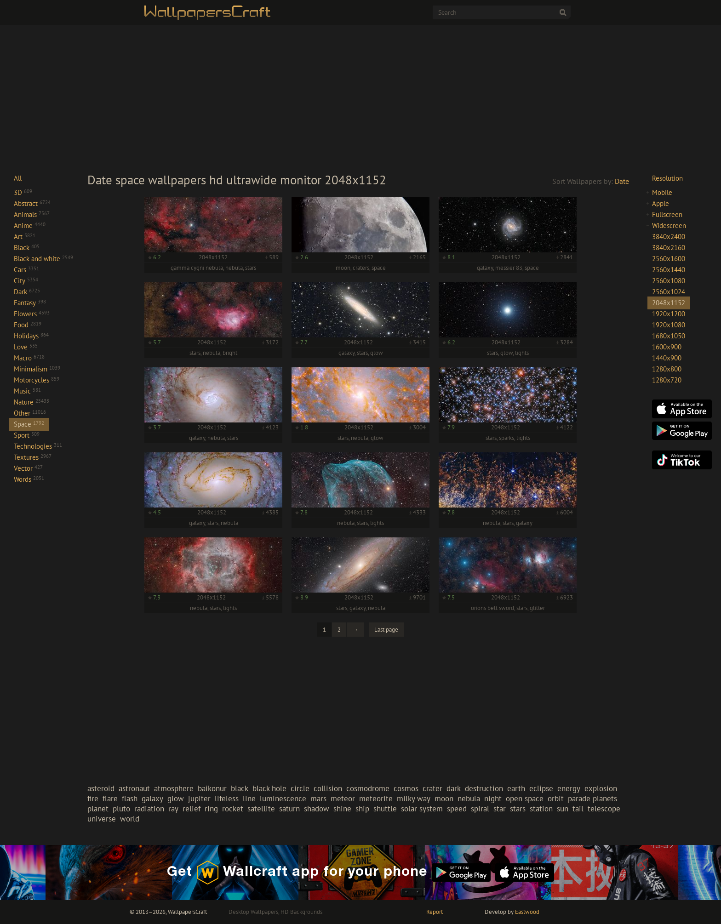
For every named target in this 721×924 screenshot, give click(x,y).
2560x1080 (668, 280)
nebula (469, 798)
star (499, 809)
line (249, 798)
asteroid (100, 788)
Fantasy (30, 302)
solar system (422, 809)
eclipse (541, 788)
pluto (121, 809)
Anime (30, 225)
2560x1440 (668, 269)
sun (562, 809)
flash (129, 798)
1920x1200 (668, 313)
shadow (316, 809)
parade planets (592, 798)
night (493, 798)
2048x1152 (668, 302)
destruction (484, 788)
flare (110, 798)
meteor (343, 798)
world (129, 819)
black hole (269, 788)
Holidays (31, 335)
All (18, 178)
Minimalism (37, 369)
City (26, 280)
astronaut (134, 788)
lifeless (227, 798)
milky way (413, 798)
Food (27, 324)
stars (518, 809)
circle (300, 788)
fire (92, 798)
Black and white (43, 258)
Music (27, 391)
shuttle (385, 809)
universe (101, 819)
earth (516, 788)
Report (434, 912)
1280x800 (666, 369)
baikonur (212, 788)
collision (328, 788)
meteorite (376, 798)
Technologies (38, 446)
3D (23, 192)
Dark (27, 291)
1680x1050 (668, 335)
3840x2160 (668, 247)
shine (342, 809)
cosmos (406, 788)
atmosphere (174, 788)
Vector (28, 468)
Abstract (32, 203)
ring (211, 809)
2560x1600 (668, 258)
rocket (232, 809)
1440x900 (666, 358)
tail (578, 809)
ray (173, 809)
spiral (480, 809)
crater (432, 788)
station (541, 809)
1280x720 (666, 380)
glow (175, 798)
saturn (289, 809)
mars (318, 798)
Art (24, 236)
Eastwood (527, 912)
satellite (261, 809)
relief (191, 809)
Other (30, 413)
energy (568, 788)
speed (457, 809)
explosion (600, 788)
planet (98, 809)
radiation (149, 809)
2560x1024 (668, 291)
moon (444, 798)
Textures (33, 457)
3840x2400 (668, 236)
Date (622, 181)
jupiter (199, 798)
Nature (31, 402)
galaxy (152, 798)
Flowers (32, 313)
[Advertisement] (360, 98)
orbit (556, 798)
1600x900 (666, 346)
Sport (27, 435)
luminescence (283, 798)
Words (29, 479)
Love (26, 346)
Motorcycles (36, 380)
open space (525, 798)
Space (29, 424)
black (239, 788)
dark (453, 788)
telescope (604, 809)
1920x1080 (668, 324)
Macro (29, 358)
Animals (32, 214)
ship (362, 809)
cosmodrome (367, 788)
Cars (26, 269)
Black (27, 247)
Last (386, 629)
